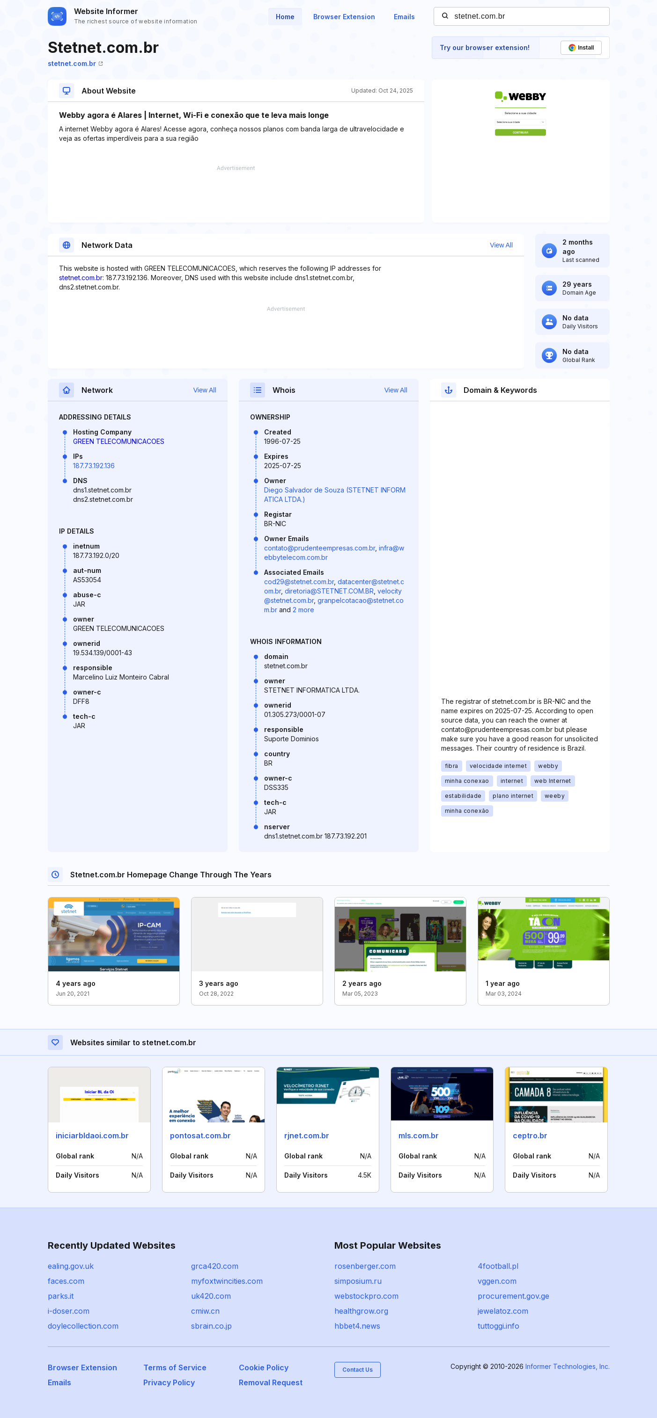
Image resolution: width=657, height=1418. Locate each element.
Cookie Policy (263, 1367)
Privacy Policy (169, 1382)
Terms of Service (175, 1367)
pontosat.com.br (200, 1135)
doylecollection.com (83, 1326)
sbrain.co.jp (211, 1326)
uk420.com (211, 1296)
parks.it (61, 1296)
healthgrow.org (361, 1311)
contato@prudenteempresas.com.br (319, 548)
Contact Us (357, 1369)
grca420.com (214, 1266)
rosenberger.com (365, 1266)
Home (285, 17)
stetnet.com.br (75, 63)
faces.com (66, 1281)
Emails (404, 17)
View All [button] (501, 245)
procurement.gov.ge (513, 1296)
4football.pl (498, 1266)
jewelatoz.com (503, 1311)
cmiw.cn (205, 1311)
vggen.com (497, 1281)
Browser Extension (344, 17)
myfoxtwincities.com (227, 1281)
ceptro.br (530, 1135)
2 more (303, 610)
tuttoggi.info (498, 1326)
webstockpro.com (366, 1296)
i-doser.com (68, 1311)
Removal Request (271, 1382)
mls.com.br (419, 1135)
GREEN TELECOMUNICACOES (118, 441)
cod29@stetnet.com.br (299, 582)
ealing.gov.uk (71, 1266)
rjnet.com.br (306, 1135)
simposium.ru (358, 1281)
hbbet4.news (357, 1326)
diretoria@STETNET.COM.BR (329, 591)
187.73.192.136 (94, 466)
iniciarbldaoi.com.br (92, 1135)
